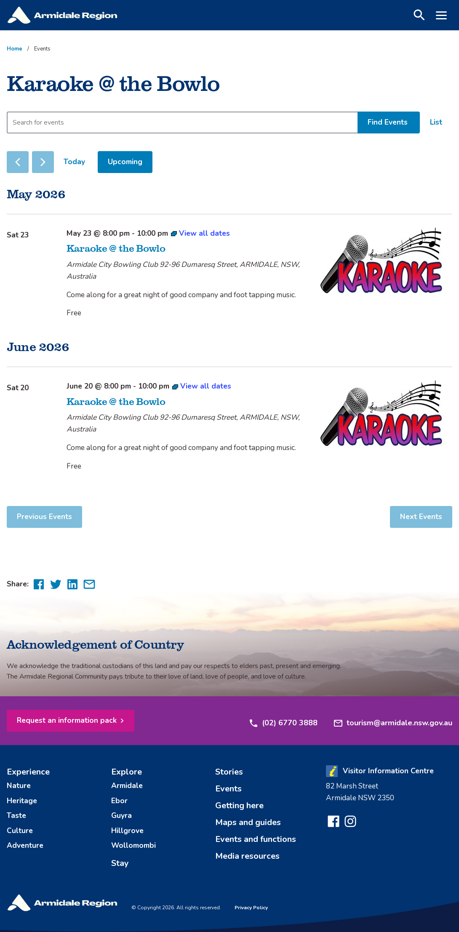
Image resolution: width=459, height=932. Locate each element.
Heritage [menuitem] (22, 805)
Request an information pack (67, 727)
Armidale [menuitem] (127, 792)
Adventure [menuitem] (25, 846)
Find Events (388, 122)
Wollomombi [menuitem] (133, 846)
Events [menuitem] (228, 796)
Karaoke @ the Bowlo (116, 248)
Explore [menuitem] (126, 779)
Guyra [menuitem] (121, 819)
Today (74, 162)
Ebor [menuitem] (119, 805)
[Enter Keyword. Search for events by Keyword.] (182, 122)
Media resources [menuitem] (247, 863)
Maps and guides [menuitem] (248, 829)
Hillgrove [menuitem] (127, 832)
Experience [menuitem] (28, 779)
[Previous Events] (18, 162)
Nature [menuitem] (19, 792)
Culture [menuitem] (20, 832)
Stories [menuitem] (229, 779)
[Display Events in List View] (436, 122)
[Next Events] (43, 162)
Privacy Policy (251, 907)
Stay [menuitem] (120, 862)
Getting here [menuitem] (239, 812)
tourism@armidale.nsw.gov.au (392, 727)
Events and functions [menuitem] (255, 846)
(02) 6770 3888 (283, 727)
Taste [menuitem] (16, 819)
